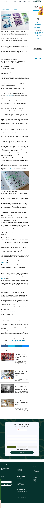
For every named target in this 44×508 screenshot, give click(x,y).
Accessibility (35, 481)
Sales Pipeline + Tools (19, 469)
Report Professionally (38, 25)
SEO (14, 324)
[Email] (6, 482)
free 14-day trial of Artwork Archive (16, 340)
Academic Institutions (36, 471)
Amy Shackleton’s (4, 262)
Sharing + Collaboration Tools (20, 484)
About (29, 1)
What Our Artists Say (38, 27)
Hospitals (35, 475)
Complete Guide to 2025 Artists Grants (38, 38)
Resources (15, 9)
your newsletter (25, 330)
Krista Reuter (3, 278)
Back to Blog (3, 3)
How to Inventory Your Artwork (38, 35)
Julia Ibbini (2, 271)
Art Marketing (3, 9)
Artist (21, 370)
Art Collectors (35, 472)
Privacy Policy (26, 449)
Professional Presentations (20, 471)
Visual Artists (35, 466)
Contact (35, 480)
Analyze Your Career (38, 24)
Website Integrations (19, 470)
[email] (38, 53)
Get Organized (38, 20)
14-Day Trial (38, 1)
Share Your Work (38, 22)
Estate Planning (19, 485)
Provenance (18, 479)
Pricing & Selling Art (9, 9)
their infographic (9, 168)
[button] (42, 53)
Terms (22, 449)
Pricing (20, 1)
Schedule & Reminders (20, 474)
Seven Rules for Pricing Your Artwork (38, 40)
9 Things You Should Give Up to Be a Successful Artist (38, 33)
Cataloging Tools (19, 478)
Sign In (34, 1)
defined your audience (9, 95)
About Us (35, 479)
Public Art (35, 470)
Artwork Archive (8, 253)
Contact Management (19, 483)
